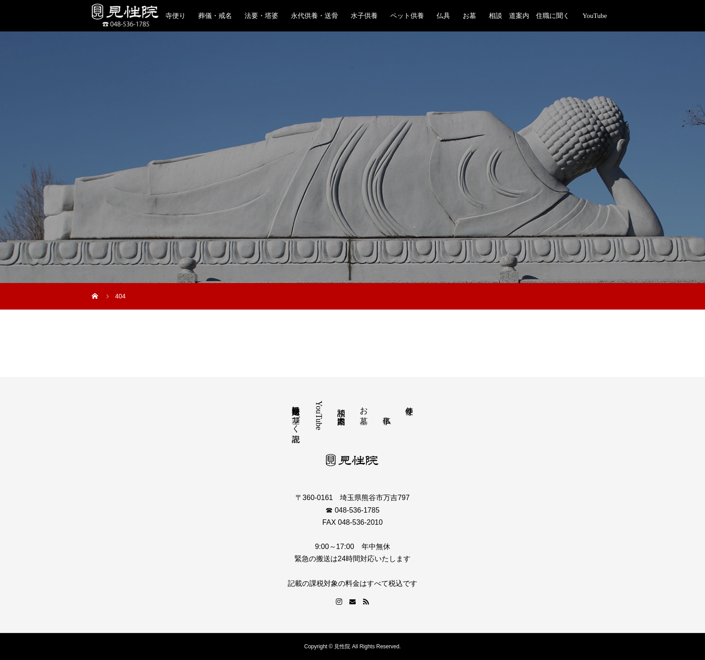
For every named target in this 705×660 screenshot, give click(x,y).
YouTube (594, 15)
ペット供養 (407, 15)
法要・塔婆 (261, 15)
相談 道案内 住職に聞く (529, 15)
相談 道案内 (341, 407)
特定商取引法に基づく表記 (295, 415)
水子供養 (364, 15)
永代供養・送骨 (314, 15)
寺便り (175, 15)
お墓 (469, 15)
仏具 (443, 15)
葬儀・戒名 (215, 15)
